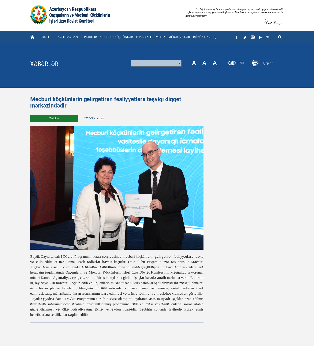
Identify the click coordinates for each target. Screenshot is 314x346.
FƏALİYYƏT (144, 37)
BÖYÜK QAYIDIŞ (204, 37)
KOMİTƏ (46, 37)
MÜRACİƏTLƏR (179, 37)
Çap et (268, 63)
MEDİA (160, 37)
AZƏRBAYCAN (68, 37)
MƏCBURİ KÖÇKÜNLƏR (116, 37)
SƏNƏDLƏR (89, 37)
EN (267, 37)
